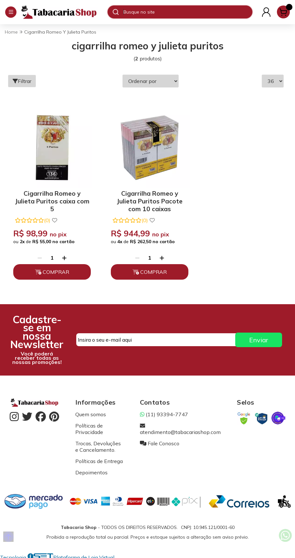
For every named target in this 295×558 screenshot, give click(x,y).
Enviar (258, 337)
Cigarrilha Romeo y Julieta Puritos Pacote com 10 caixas (146, 197)
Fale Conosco (159, 441)
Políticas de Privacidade (89, 426)
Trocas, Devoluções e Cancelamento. (98, 444)
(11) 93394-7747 (164, 411)
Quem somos (90, 411)
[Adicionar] (63, 255)
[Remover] (38, 255)
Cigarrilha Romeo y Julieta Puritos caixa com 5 (51, 197)
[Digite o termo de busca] (187, 12)
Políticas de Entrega (99, 458)
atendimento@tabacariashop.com (180, 426)
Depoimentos (91, 470)
